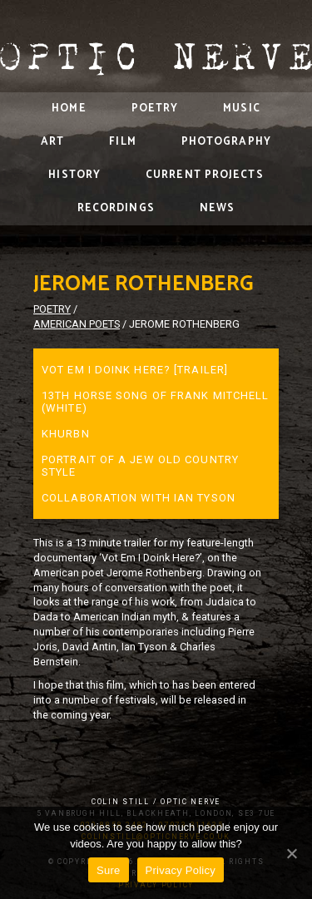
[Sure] (291, 853)
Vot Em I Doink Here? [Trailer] (135, 369)
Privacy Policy (180, 870)
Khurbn (66, 433)
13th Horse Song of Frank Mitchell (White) (155, 401)
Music (241, 108)
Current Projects (205, 175)
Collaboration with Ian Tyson (138, 497)
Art (52, 142)
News (217, 208)
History (74, 175)
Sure (108, 870)
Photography (226, 142)
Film (122, 142)
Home (69, 108)
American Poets (76, 324)
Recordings (116, 208)
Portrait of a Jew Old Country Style (140, 465)
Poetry (155, 108)
